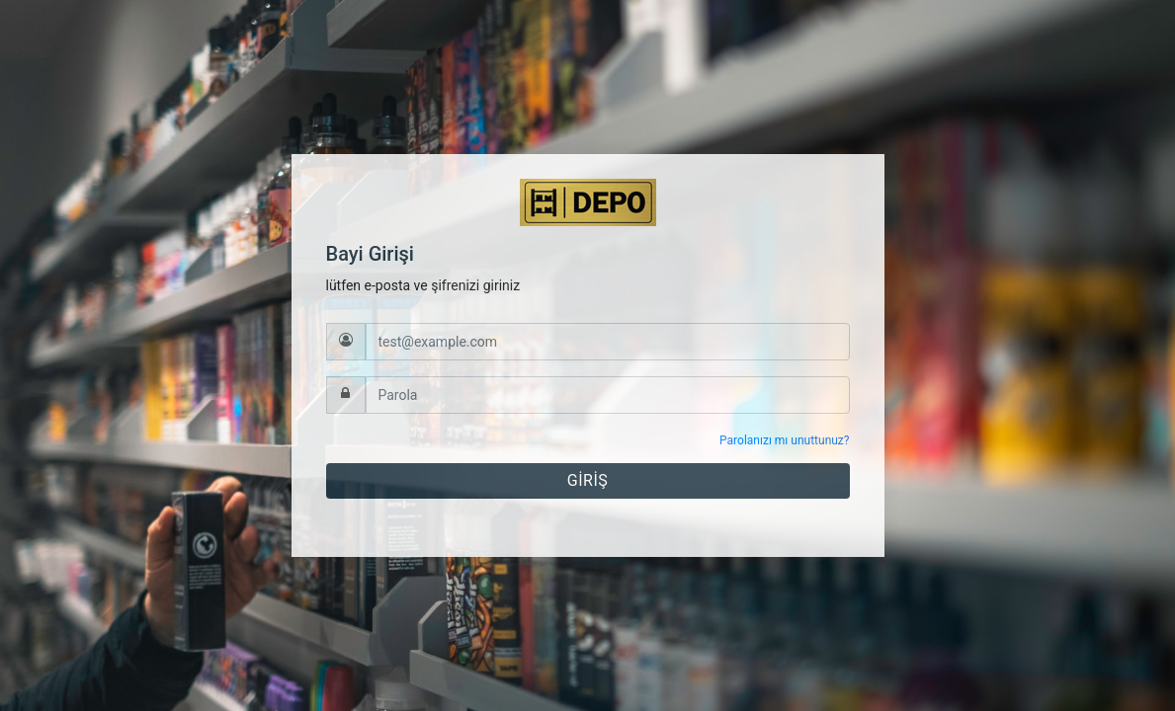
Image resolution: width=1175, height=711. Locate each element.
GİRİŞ (587, 480)
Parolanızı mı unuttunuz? (784, 440)
